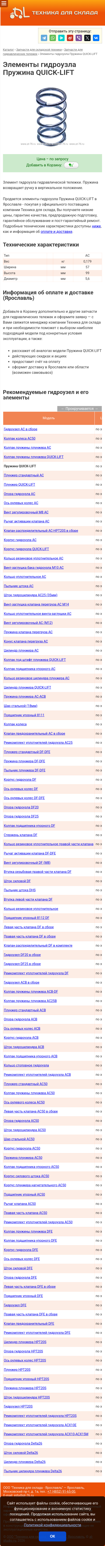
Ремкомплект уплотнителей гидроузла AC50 (38, 1222)
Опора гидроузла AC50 (21, 1121)
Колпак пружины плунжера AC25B (30, 1001)
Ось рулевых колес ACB (22, 1029)
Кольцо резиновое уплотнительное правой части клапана (49, 844)
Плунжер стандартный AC (24, 475)
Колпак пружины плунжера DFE (28, 1231)
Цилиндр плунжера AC (21, 650)
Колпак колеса (15, 724)
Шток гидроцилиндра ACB (24, 1047)
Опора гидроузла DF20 (21, 807)
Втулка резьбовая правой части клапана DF (37, 872)
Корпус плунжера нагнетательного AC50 (35, 1185)
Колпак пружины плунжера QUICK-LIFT (34, 457)
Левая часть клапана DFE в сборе (30, 1287)
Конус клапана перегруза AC (26, 641)
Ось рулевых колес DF (21, 789)
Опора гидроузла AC (19, 494)
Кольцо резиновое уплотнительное (31, 909)
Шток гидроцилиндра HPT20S (27, 1397)
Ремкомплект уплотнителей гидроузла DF (36, 973)
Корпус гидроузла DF (20, 780)
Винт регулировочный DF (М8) (27, 863)
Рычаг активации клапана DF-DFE (30, 853)
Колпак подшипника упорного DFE (30, 1241)
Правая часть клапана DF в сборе (30, 936)
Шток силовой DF (17, 881)
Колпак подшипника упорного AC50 (31, 1167)
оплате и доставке (56, 231)
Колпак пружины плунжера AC (27, 448)
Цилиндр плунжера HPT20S (25, 1342)
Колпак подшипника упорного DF (29, 826)
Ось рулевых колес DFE (22, 1259)
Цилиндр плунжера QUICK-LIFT (27, 687)
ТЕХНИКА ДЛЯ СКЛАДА (52, 13)
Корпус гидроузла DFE (21, 1250)
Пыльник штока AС (19, 586)
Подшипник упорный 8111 (24, 715)
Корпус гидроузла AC (20, 540)
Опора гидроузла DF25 (21, 816)
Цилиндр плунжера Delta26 (25, 1462)
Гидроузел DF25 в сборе (22, 964)
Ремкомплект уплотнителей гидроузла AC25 (38, 743)
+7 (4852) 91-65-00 (61, 1492)
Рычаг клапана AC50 (20, 1204)
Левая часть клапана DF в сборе (29, 927)
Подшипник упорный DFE (23, 1296)
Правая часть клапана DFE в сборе (31, 1314)
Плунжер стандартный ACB (25, 1010)
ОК (52, 1536)
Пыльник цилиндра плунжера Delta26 (33, 1471)
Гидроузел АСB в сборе (21, 983)
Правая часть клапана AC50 (25, 1213)
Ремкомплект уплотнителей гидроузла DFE (37, 1333)
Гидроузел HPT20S (18, 1406)
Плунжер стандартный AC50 (25, 1084)
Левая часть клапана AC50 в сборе (31, 1111)
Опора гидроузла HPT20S (23, 1351)
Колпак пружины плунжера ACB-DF (31, 992)
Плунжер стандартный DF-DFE (27, 752)
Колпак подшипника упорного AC (29, 669)
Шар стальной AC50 (19, 1139)
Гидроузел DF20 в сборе (22, 955)
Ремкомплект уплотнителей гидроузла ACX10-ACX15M (46, 1434)
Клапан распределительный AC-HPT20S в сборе (41, 531)
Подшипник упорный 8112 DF (26, 918)
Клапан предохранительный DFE (29, 1324)
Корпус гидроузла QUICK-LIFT (26, 549)
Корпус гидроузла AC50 (22, 1148)
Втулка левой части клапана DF (28, 899)
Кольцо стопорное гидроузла (26, 1065)
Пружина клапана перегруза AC (28, 632)
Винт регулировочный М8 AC (26, 512)
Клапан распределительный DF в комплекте (38, 946)
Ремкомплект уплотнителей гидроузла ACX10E (40, 1425)
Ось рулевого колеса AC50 (24, 1102)
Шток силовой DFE (18, 1268)
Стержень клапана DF (20, 835)
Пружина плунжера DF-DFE (24, 761)
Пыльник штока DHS (20, 890)
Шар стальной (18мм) (20, 706)
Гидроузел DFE (15, 1305)
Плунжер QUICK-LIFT (19, 485)
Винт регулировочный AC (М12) (28, 623)
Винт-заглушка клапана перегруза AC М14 (36, 604)
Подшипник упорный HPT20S (26, 1379)
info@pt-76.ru (24, 1495)
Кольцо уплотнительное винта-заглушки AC (37, 614)
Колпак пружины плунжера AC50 (29, 1093)
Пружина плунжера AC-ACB (25, 697)
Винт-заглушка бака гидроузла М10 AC (34, 568)
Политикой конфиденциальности (52, 1525)
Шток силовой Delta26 (21, 1453)
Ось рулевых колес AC (21, 503)
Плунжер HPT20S (17, 1370)
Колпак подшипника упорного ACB (31, 1056)
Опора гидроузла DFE (20, 1278)
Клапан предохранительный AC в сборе (34, 734)
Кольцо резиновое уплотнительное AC (33, 558)
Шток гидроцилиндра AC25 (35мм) (31, 595)
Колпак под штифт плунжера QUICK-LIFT (35, 660)
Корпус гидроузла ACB (21, 1038)
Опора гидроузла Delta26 (23, 1443)
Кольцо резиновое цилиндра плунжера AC (36, 678)
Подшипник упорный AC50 (24, 1194)
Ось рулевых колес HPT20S (25, 1360)
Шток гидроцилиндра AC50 (25, 1130)
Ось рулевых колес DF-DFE (24, 798)
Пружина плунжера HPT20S (25, 1388)
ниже (96, 226)
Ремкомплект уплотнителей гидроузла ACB (37, 1075)
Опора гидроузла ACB (20, 1019)
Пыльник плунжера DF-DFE (24, 770)
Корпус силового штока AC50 (26, 1176)
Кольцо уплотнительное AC (25, 577)
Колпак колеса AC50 (19, 439)
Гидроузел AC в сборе (20, 429)
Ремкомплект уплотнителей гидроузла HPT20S (40, 1416)
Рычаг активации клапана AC (27, 521)
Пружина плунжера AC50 (23, 1158)
